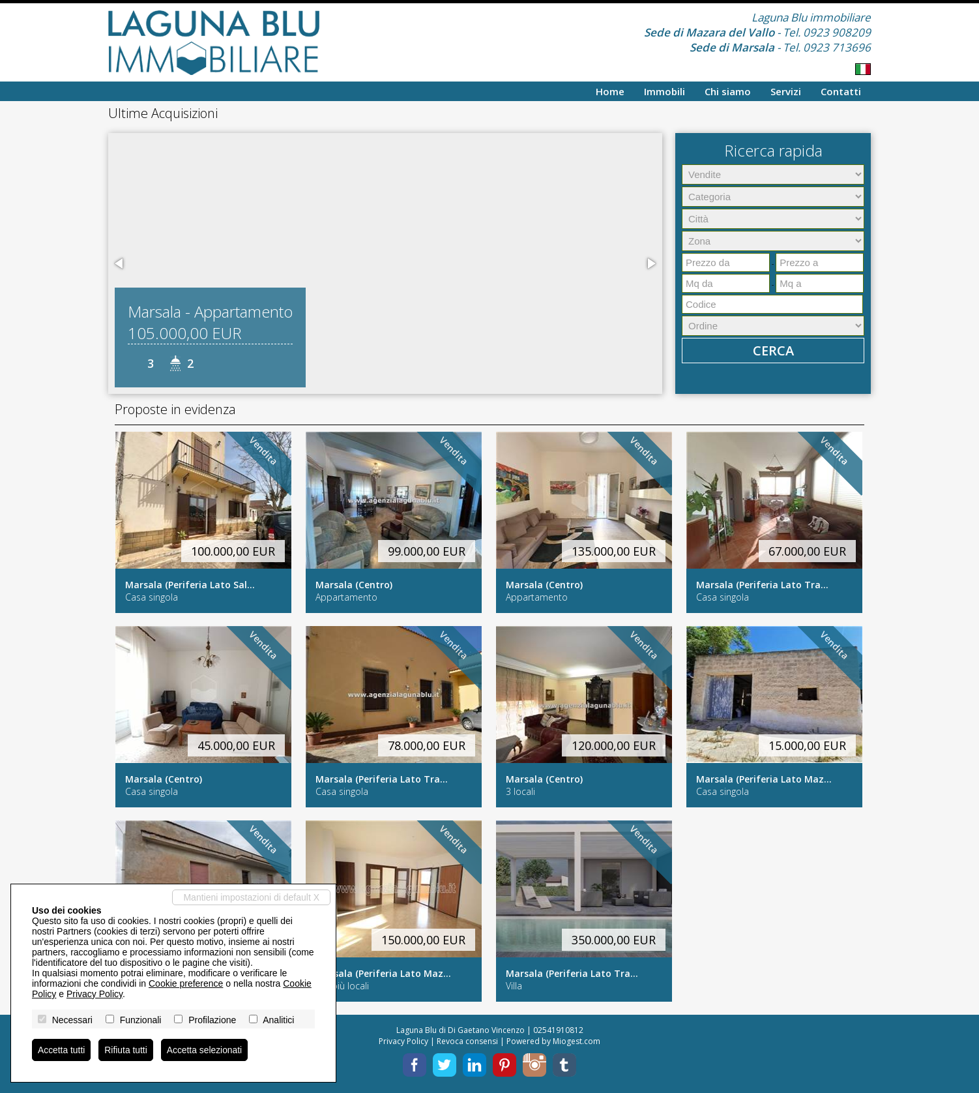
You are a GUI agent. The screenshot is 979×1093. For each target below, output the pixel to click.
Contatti (841, 91)
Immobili (664, 91)
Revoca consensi (467, 1041)
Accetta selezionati (206, 1050)
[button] (120, 263)
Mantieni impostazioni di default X (251, 897)
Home (610, 91)
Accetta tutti (61, 1050)
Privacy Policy (403, 1041)
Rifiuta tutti (126, 1050)
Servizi (785, 91)
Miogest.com (576, 1041)
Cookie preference (186, 983)
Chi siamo (728, 91)
